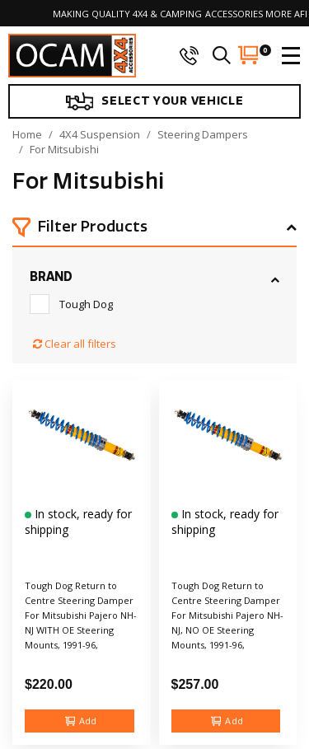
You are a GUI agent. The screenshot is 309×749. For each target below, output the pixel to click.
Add (81, 721)
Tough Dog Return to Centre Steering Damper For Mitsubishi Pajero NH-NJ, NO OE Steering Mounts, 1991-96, (227, 615)
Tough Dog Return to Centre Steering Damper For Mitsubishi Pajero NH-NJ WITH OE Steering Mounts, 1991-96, (81, 615)
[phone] (188, 55)
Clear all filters (74, 343)
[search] (221, 55)
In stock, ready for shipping (78, 521)
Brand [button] (51, 276)
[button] (154, 228)
